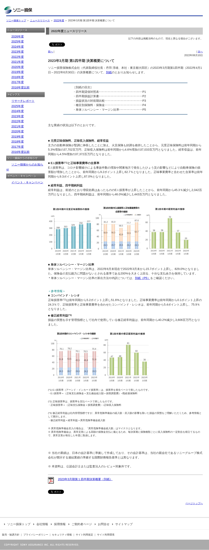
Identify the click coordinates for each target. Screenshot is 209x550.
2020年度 (17, 67)
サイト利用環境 (105, 534)
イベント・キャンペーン (27, 182)
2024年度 (17, 46)
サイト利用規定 (84, 534)
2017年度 (17, 82)
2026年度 (17, 36)
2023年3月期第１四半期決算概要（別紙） (85, 479)
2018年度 (17, 77)
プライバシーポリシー (35, 534)
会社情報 (40, 524)
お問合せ (102, 524)
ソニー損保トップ (16, 20)
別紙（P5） (142, 278)
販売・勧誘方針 (10, 534)
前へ (50, 51)
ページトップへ (194, 503)
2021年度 (17, 61)
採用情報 (58, 524)
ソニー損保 (18, 10)
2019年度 (17, 72)
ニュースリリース (40, 20)
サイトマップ (122, 524)
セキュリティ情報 (62, 534)
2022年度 (59, 20)
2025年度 (17, 41)
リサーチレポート (23, 101)
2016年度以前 (20, 87)
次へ (200, 51)
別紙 (109, 72)
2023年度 (17, 51)
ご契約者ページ (80, 524)
